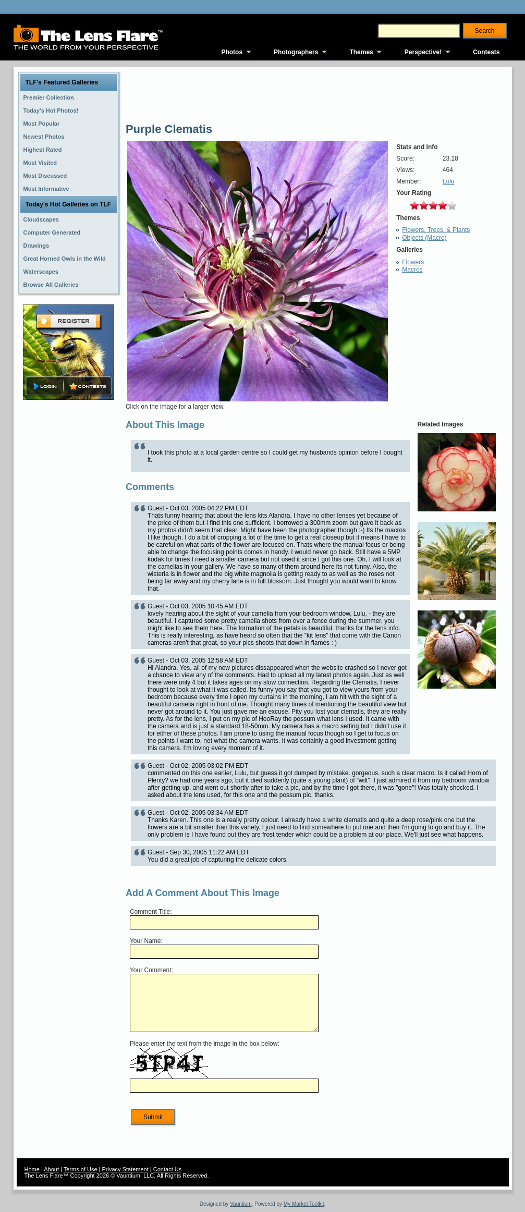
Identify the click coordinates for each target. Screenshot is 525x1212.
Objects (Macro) (424, 237)
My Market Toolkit (304, 1204)
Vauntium (241, 1204)
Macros (412, 269)
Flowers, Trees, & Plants (436, 230)
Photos (231, 52)
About (51, 1169)
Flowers (413, 262)
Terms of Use (80, 1169)
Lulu (449, 181)
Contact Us (167, 1169)
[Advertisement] (68, 566)
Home (32, 1169)
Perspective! (423, 52)
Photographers (296, 52)
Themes (361, 52)
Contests (486, 52)
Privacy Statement (125, 1169)
